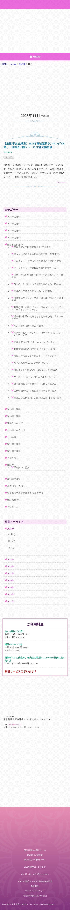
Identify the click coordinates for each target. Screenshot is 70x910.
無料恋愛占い (14, 500)
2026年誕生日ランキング (35, 867)
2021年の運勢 (14, 451)
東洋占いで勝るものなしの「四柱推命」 (34, 291)
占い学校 (11, 437)
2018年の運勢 (14, 416)
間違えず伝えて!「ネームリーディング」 (34, 342)
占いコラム (12, 507)
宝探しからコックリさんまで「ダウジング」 (36, 356)
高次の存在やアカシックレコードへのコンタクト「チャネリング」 (37, 333)
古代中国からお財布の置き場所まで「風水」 (36, 391)
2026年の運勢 (9, 157)
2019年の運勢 (14, 409)
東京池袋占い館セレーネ (35, 850)
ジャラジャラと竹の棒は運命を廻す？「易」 (36, 268)
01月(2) (11, 548)
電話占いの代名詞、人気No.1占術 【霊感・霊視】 (39, 398)
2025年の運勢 (14, 223)
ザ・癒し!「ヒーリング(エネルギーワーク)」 (36, 377)
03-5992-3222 (15, 724)
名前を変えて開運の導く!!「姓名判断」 (33, 247)
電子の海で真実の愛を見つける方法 (25, 493)
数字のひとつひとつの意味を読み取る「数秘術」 (38, 284)
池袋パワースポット (17, 486)
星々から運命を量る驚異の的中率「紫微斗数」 (37, 254)
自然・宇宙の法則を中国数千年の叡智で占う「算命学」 (37, 276)
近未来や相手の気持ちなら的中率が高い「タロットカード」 (37, 317)
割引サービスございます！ (21, 671)
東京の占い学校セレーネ (35, 860)
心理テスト (12, 458)
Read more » (61, 182)
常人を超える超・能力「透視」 (29, 326)
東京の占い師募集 (35, 855)
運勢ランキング (15, 423)
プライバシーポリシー (35, 891)
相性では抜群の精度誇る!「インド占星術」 (35, 349)
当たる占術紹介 (15, 244)
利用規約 (35, 886)
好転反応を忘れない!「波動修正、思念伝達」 (36, 370)
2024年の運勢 (14, 230)
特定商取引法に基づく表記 (35, 896)
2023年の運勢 (14, 237)
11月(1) (11, 541)
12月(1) (11, 534)
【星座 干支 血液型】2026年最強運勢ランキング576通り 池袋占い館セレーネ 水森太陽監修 (34, 145)
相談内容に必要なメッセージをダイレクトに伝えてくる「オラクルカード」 (37, 308)
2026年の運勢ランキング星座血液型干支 (35, 881)
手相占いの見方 (22, 467)
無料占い (11, 465)
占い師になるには (16, 430)
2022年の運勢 (14, 444)
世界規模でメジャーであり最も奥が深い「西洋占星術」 (37, 299)
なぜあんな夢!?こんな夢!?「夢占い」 (32, 363)
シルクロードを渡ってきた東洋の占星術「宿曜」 (38, 261)
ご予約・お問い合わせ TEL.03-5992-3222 (35, 4)
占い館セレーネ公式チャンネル (35, 874)
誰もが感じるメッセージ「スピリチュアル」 (36, 384)
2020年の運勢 (14, 479)
